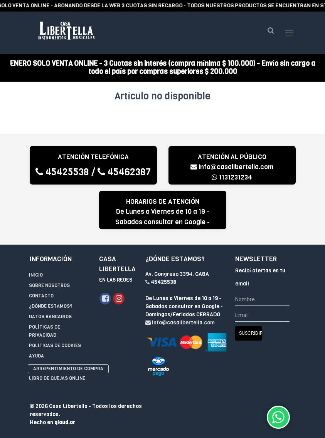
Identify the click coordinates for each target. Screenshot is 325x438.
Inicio (36, 275)
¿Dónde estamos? (50, 306)
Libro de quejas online (57, 378)
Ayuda (36, 356)
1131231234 (232, 177)
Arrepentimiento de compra (68, 369)
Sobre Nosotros (49, 285)
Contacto (41, 296)
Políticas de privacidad (44, 331)
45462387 (124, 172)
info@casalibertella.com (231, 167)
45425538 (62, 172)
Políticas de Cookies (55, 345)
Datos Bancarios (50, 317)
